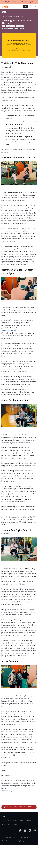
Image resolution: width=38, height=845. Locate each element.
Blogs (4, 824)
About (9, 820)
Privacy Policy (20, 841)
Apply (25, 6)
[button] (35, 6)
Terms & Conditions (8, 841)
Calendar (22, 820)
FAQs (9, 824)
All (3, 26)
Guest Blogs (10, 26)
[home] (5, 6)
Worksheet (19, 26)
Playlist (29, 820)
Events (15, 820)
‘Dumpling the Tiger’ (8, 330)
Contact (15, 824)
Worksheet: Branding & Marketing (13, 28)
